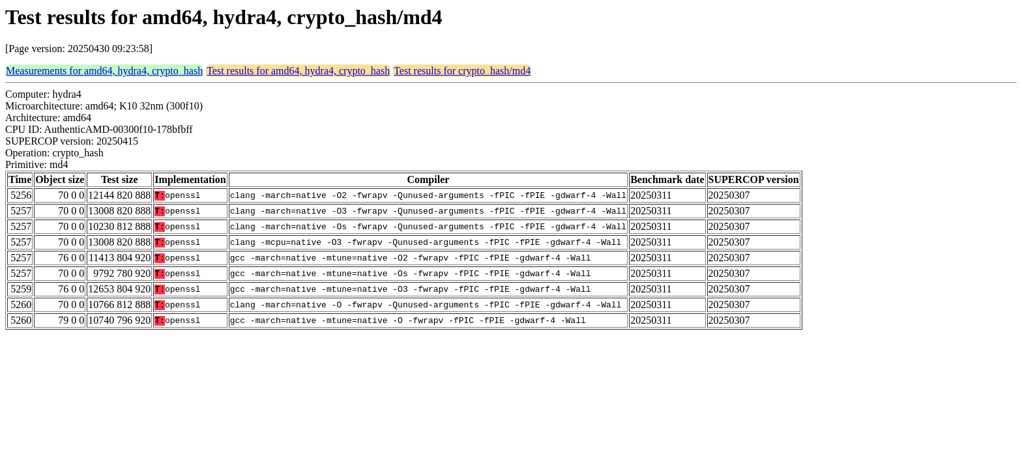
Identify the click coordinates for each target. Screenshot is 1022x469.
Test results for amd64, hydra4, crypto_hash (298, 70)
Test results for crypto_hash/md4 (462, 70)
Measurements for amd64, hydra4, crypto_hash (104, 70)
